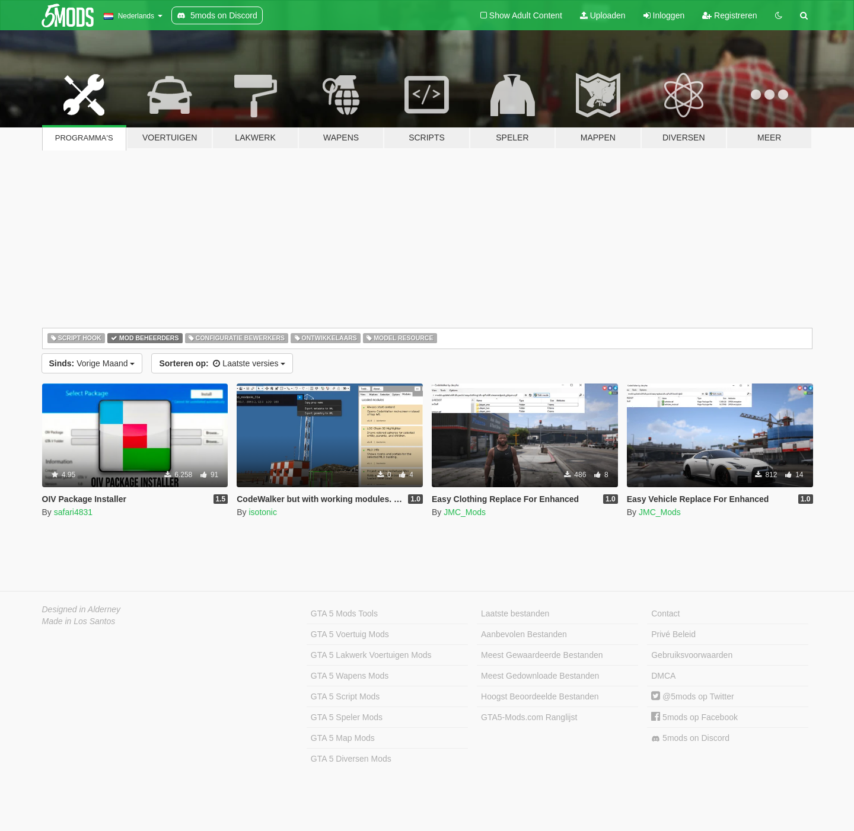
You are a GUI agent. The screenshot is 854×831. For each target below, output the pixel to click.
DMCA (663, 675)
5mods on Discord (690, 738)
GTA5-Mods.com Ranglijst (529, 717)
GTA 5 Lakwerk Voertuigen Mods (371, 655)
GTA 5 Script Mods (345, 696)
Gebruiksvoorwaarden (691, 655)
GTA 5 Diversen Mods (351, 758)
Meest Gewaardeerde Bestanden (542, 655)
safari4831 (73, 512)
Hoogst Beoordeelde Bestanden (539, 696)
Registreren (729, 15)
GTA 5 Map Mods (343, 738)
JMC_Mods (465, 512)
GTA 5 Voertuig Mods (350, 634)
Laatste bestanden (515, 613)
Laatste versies (222, 363)
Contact (665, 613)
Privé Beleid (673, 634)
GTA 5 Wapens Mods (350, 675)
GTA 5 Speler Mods (347, 717)
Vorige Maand (92, 363)
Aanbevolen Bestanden (524, 634)
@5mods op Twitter (692, 696)
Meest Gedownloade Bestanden (540, 675)
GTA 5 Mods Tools (344, 613)
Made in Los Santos (79, 621)
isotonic (262, 512)
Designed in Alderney (81, 609)
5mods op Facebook (694, 717)
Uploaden (603, 15)
